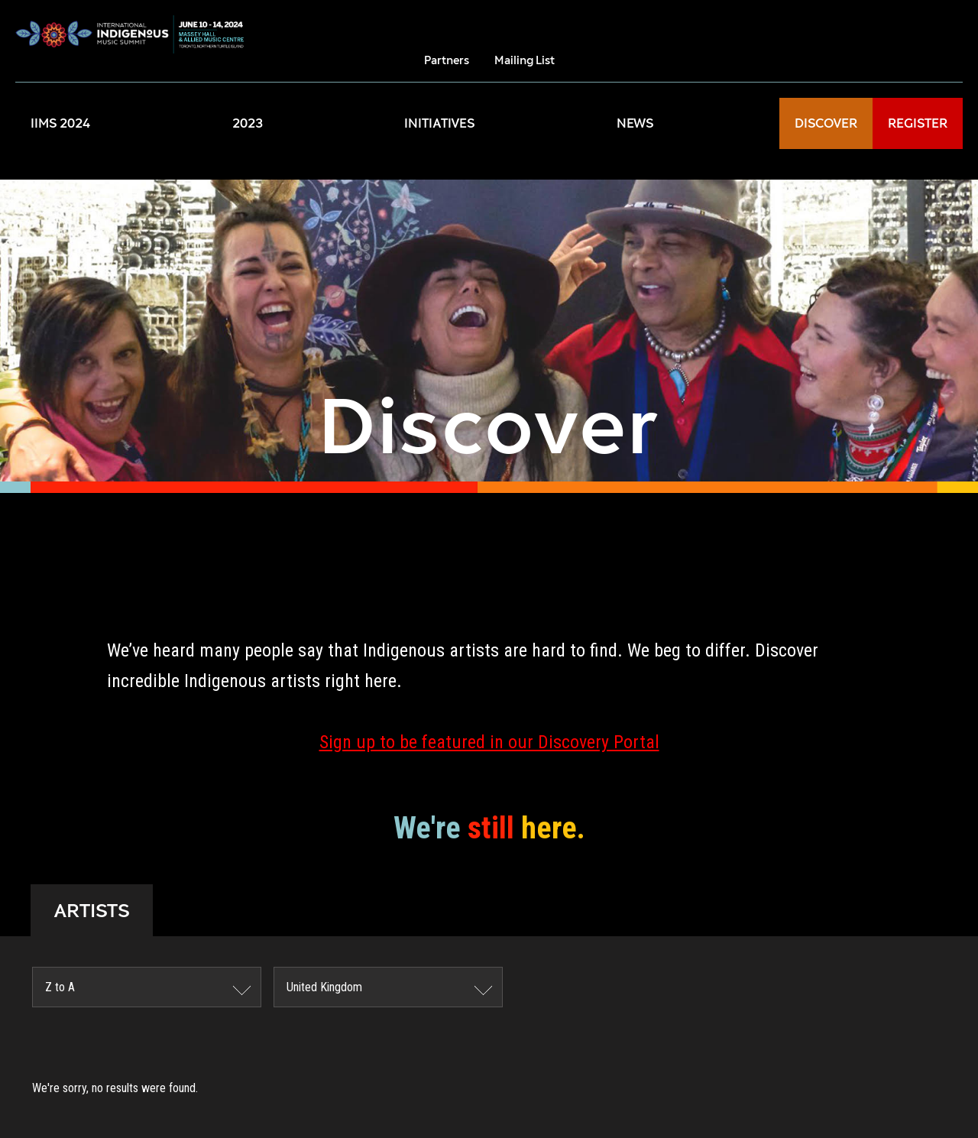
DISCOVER (826, 123)
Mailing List (524, 59)
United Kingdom (324, 987)
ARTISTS (91, 910)
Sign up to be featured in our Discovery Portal (489, 742)
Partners (446, 59)
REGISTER (917, 123)
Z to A (60, 987)
